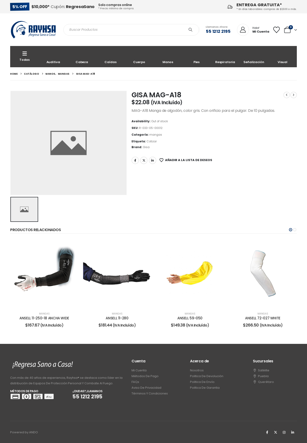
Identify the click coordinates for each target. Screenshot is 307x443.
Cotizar (152, 141)
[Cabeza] (82, 56)
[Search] (190, 29)
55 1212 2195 (218, 31)
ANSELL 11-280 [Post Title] (117, 318)
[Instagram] (284, 432)
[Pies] (196, 56)
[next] (293, 95)
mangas (155, 135)
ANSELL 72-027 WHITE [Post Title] (262, 318)
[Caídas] (110, 56)
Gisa (146, 147)
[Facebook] (267, 432)
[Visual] (282, 56)
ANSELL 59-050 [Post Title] (190, 318)
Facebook (135, 160)
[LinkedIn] (292, 432)
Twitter (143, 160)
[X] (275, 432)
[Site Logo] (33, 30)
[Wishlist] (276, 30)
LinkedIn (152, 160)
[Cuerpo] (139, 56)
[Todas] (24, 56)
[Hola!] (253, 30)
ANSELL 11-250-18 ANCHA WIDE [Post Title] (44, 318)
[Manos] (168, 56)
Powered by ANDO (24, 432)
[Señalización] (253, 56)
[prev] (286, 95)
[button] (291, 230)
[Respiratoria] (225, 56)
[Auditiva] (53, 56)
